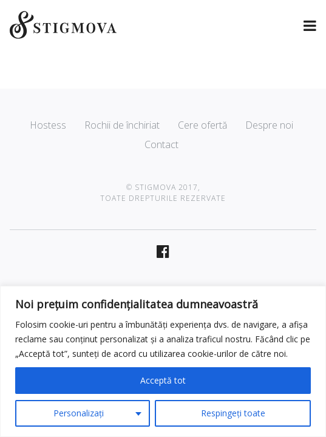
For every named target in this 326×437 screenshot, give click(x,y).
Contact (161, 144)
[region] (163, 361)
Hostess (48, 125)
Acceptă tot (163, 380)
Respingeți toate (233, 413)
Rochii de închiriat (122, 125)
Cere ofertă (202, 125)
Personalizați (78, 413)
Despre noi (269, 125)
